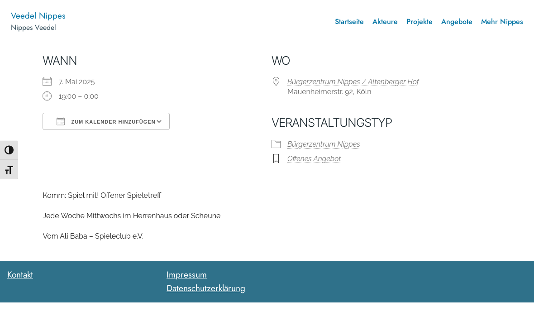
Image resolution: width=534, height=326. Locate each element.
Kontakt (20, 274)
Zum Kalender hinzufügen (106, 121)
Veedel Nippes (38, 16)
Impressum (187, 274)
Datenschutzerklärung (206, 288)
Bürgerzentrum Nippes (323, 144)
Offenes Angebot (314, 158)
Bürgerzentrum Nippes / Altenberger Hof (353, 81)
